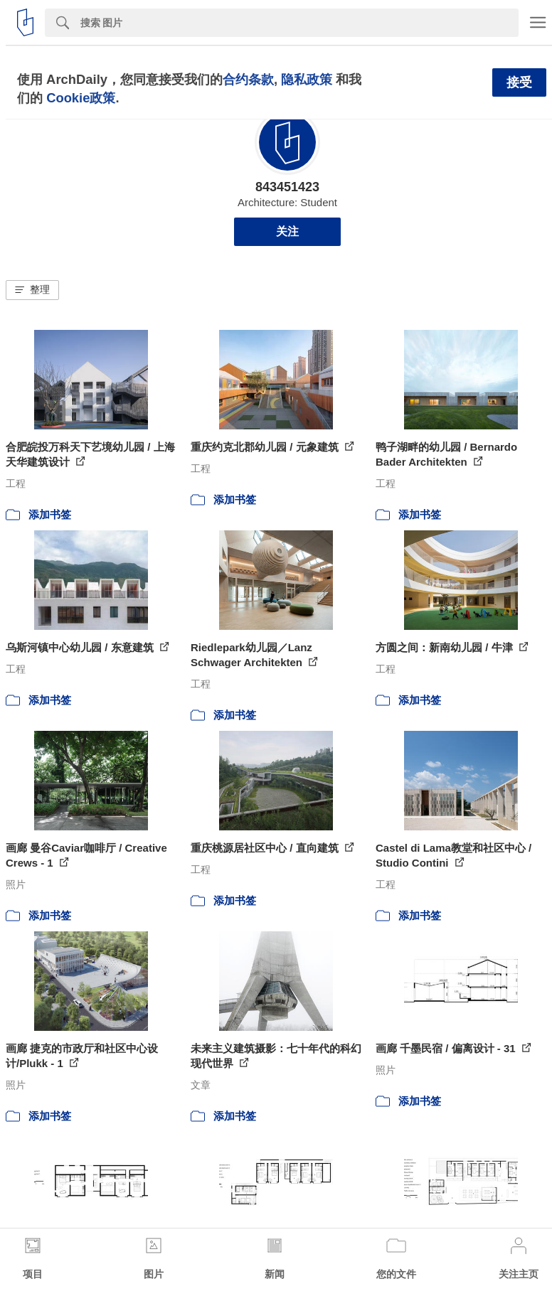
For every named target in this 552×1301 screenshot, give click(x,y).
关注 (287, 231)
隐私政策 (306, 79)
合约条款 (248, 79)
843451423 (287, 187)
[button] (32, 290)
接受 (519, 82)
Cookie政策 (80, 97)
